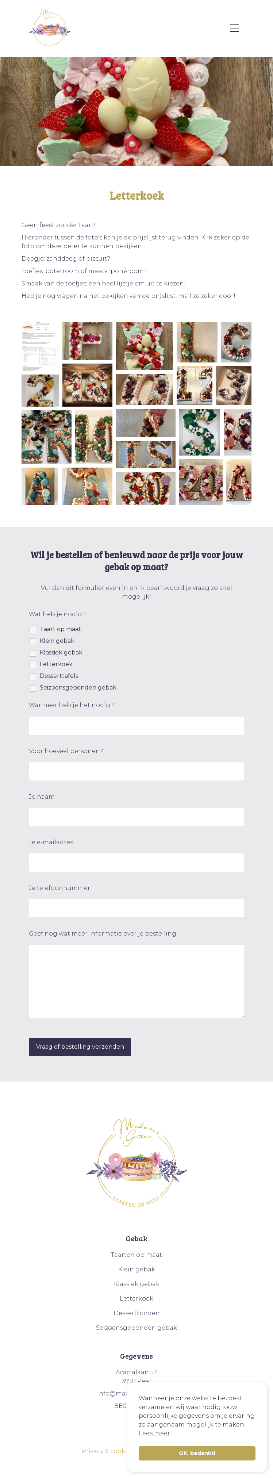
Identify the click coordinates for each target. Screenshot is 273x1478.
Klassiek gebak (61, 652)
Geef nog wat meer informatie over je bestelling (102, 933)
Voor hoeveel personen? (66, 751)
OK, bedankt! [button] (197, 1453)
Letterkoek (56, 664)
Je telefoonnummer (59, 887)
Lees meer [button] (154, 1433)
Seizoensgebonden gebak (78, 687)
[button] (40, 346)
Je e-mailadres (51, 842)
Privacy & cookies (108, 1451)
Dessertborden (137, 1313)
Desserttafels (59, 675)
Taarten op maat (136, 1254)
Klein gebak (57, 640)
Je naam (42, 796)
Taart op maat (60, 629)
